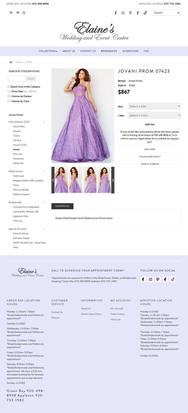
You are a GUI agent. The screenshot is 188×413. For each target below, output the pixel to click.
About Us (86, 308)
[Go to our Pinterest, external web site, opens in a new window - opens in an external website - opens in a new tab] (130, 13)
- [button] (44, 121)
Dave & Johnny (21, 233)
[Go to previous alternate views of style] (53, 180)
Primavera (18, 158)
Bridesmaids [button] (15, 202)
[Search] (167, 12)
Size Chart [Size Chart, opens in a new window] (149, 149)
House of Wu (20, 145)
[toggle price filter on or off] (9, 91)
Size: (120, 106)
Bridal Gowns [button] (16, 171)
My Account (117, 308)
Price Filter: (18, 91)
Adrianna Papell (21, 238)
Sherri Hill (18, 163)
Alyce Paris (19, 126)
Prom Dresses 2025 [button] (19, 122)
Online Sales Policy (91, 314)
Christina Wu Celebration (26, 207)
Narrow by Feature (21, 96)
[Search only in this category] (9, 86)
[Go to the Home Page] (11, 62)
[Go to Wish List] (18, 13)
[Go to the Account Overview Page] (24, 13)
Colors (16, 135)
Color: (121, 115)
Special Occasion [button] (17, 229)
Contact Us (57, 312)
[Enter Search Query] (17, 78)
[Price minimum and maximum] (31, 91)
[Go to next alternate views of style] (112, 180)
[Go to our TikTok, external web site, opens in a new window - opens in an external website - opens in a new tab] (145, 12)
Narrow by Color (20, 101)
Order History (118, 314)
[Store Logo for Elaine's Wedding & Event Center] (94, 31)
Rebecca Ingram (21, 194)
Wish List (115, 319)
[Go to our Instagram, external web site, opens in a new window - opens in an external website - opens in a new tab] (123, 13)
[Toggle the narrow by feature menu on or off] (9, 96)
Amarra (17, 131)
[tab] (27, 143)
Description (62, 206)
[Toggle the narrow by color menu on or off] (9, 101)
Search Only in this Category (25, 86)
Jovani (16, 149)
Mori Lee (17, 154)
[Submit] (178, 12)
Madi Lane (18, 176)
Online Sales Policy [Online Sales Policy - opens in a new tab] (149, 156)
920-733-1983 (172, 4)
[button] (48, 51)
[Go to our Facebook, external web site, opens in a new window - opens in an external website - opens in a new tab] (115, 13)
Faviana (17, 140)
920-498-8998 (40, 4)
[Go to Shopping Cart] (11, 13)
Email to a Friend (150, 164)
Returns (55, 317)
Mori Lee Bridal (21, 189)
